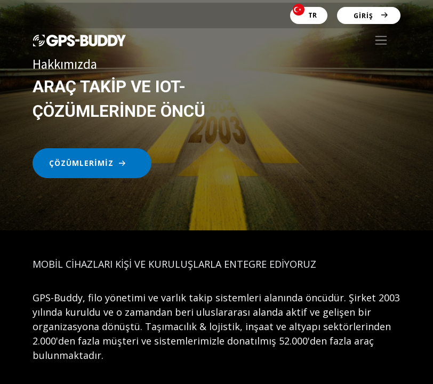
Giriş (363, 15)
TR (305, 13)
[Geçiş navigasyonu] (381, 40)
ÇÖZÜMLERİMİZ (81, 163)
